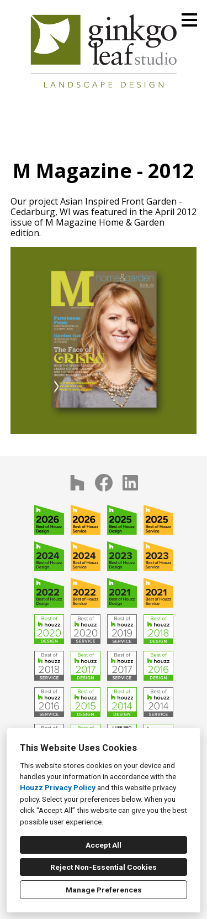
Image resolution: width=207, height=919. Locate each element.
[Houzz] (77, 482)
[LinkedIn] (130, 482)
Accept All (103, 844)
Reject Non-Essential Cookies (103, 867)
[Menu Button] (189, 20)
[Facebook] (103, 482)
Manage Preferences (104, 889)
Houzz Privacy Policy (57, 787)
